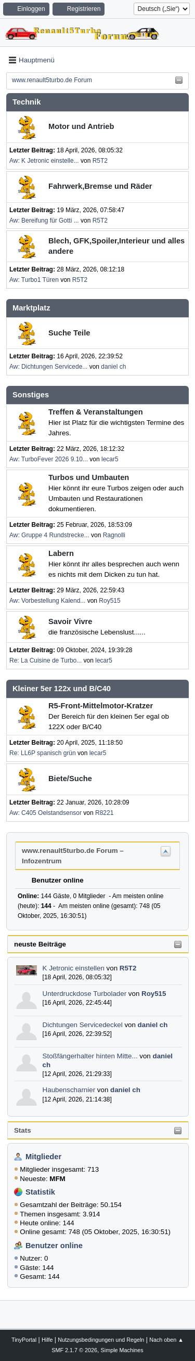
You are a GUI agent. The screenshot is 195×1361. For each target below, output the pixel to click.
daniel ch (153, 1025)
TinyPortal (23, 1340)
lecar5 (110, 459)
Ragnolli (114, 535)
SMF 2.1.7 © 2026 (74, 1350)
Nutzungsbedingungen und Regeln (101, 1340)
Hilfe (47, 1340)
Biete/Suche (70, 778)
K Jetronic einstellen (74, 968)
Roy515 (153, 993)
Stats (22, 1130)
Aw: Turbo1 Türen (34, 279)
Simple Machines (122, 1350)
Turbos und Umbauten (88, 477)
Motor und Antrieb (81, 126)
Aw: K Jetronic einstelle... (44, 160)
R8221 (104, 812)
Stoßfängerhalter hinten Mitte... (90, 1056)
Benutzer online (54, 1245)
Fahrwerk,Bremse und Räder (100, 186)
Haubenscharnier (69, 1090)
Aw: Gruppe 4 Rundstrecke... (49, 535)
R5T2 (128, 968)
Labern (61, 553)
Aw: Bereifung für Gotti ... (44, 220)
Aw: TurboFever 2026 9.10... (48, 459)
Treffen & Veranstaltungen (95, 412)
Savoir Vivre (70, 621)
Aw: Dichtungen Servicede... (48, 366)
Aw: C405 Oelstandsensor (45, 812)
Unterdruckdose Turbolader (85, 993)
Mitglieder (43, 1156)
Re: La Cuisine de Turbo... (45, 660)
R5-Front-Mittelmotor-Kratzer (100, 706)
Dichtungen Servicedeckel (83, 1025)
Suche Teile (69, 333)
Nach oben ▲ (166, 1340)
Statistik (40, 1192)
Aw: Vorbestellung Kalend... (47, 600)
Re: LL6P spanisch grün (42, 753)
